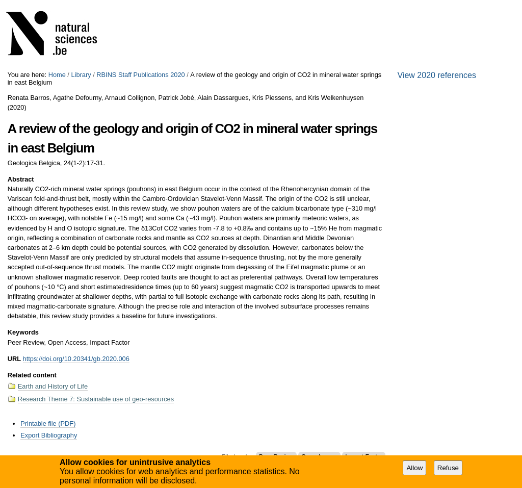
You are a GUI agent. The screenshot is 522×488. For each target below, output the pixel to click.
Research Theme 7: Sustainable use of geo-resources (96, 399)
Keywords (23, 332)
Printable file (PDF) (47, 423)
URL (14, 359)
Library (81, 75)
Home (57, 75)
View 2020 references (437, 75)
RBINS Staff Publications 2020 (140, 75)
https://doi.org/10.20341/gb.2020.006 (76, 359)
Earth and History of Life (53, 386)
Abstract (21, 179)
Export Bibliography (48, 435)
